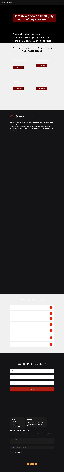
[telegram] (33, 464)
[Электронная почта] (31, 464)
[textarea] (32, 441)
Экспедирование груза (42, 60)
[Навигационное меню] (62, 2)
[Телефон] (28, 464)
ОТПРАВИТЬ (16, 452)
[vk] (36, 464)
